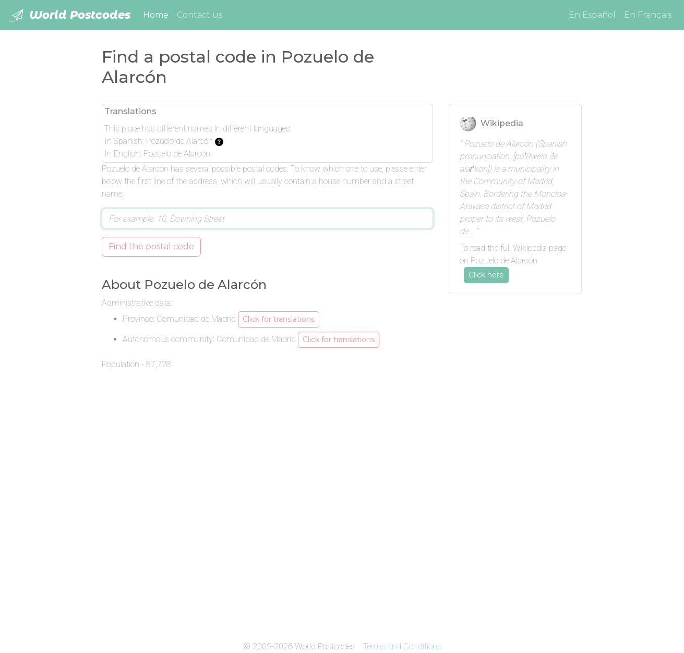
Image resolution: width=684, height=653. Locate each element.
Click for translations (279, 319)
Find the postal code (151, 246)
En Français (647, 15)
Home (158, 14)
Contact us (199, 15)
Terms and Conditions (402, 646)
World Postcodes (69, 15)
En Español (592, 15)
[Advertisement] (515, 459)
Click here (486, 275)
